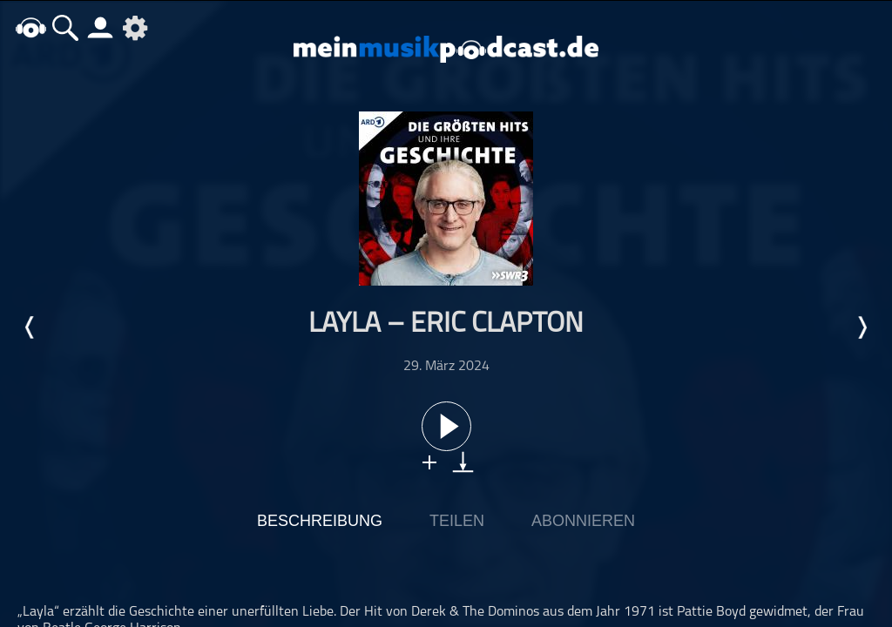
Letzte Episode (30, 327)
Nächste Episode (861, 327)
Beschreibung (319, 520)
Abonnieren (583, 520)
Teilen (456, 520)
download (463, 462)
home (30, 27)
